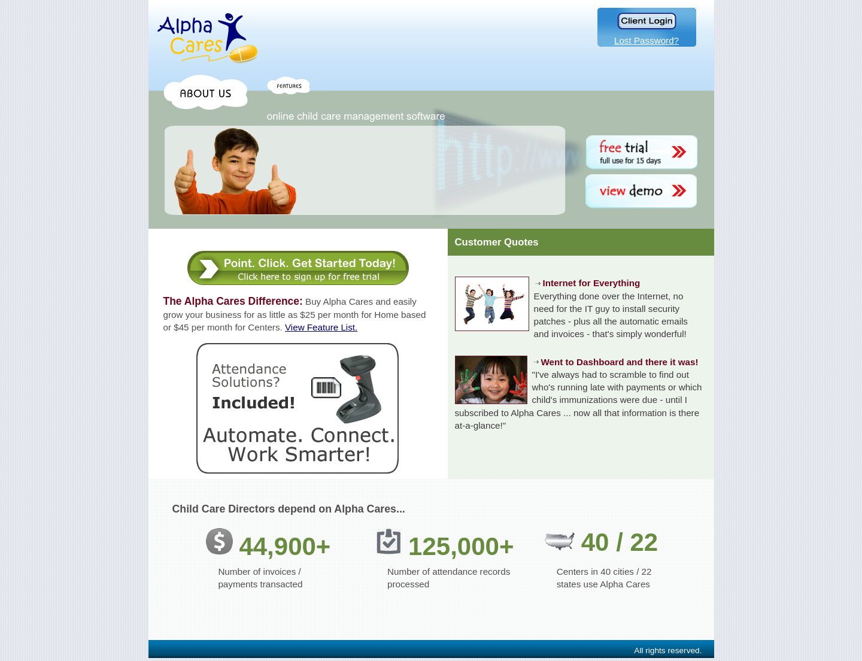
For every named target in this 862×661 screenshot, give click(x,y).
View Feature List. (321, 327)
